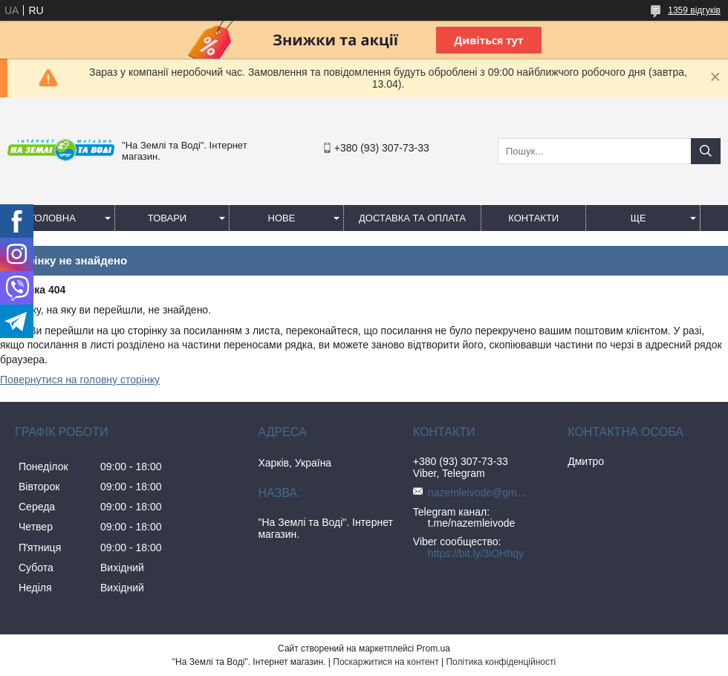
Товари (167, 218)
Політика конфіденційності (501, 662)
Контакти (533, 218)
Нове (282, 218)
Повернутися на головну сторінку (80, 380)
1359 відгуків (694, 10)
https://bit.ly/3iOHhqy (476, 553)
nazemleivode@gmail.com (480, 492)
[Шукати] (706, 151)
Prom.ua (433, 648)
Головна (53, 218)
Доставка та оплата (412, 218)
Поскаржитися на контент (385, 662)
